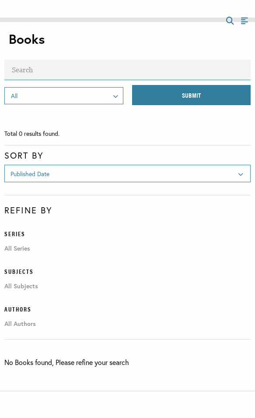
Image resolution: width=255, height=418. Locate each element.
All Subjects (21, 286)
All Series (17, 248)
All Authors (20, 323)
